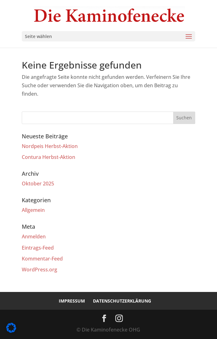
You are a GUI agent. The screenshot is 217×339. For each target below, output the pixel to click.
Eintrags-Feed (38, 247)
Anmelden (34, 236)
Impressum (72, 301)
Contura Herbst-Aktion (48, 157)
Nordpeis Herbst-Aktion (50, 146)
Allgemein (33, 210)
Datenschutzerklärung (122, 301)
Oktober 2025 (38, 183)
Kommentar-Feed (42, 258)
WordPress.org (39, 269)
